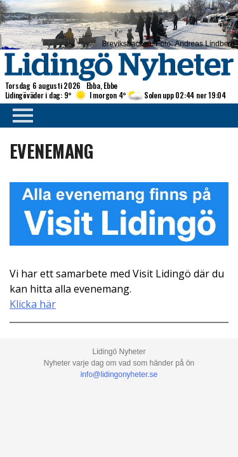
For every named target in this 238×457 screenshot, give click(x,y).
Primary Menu (19, 115)
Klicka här (33, 304)
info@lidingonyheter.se (119, 374)
